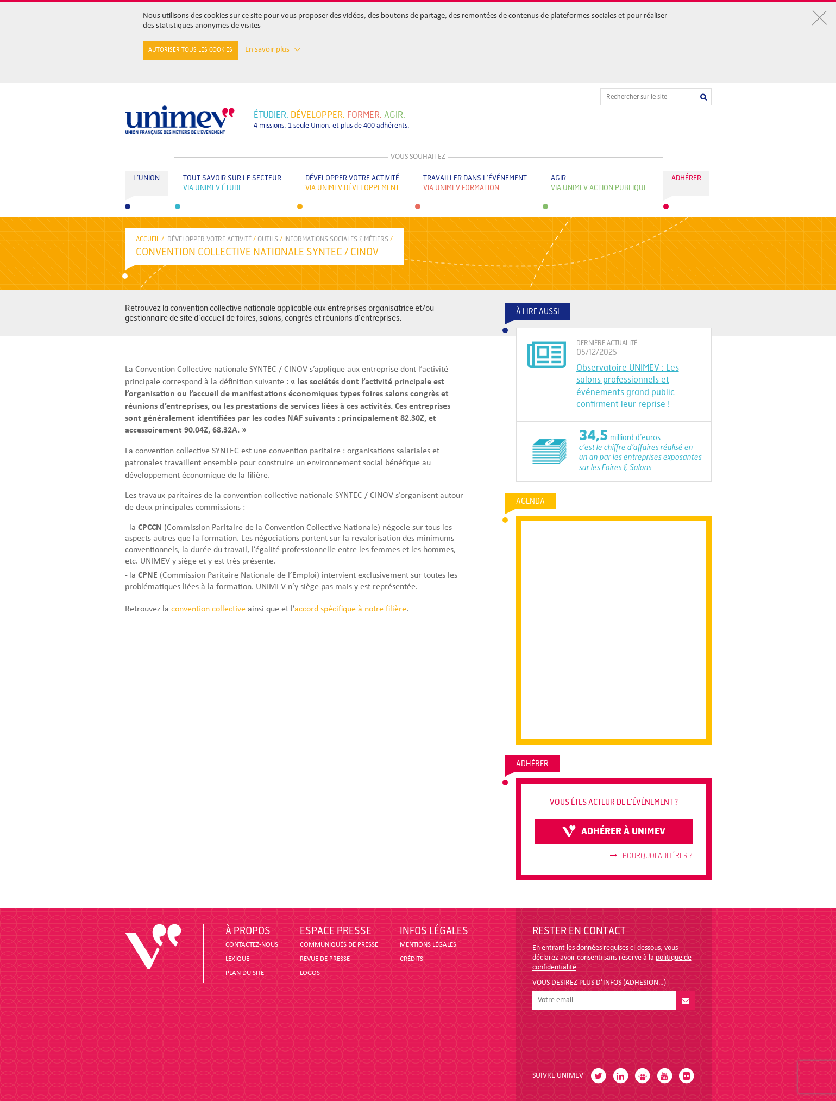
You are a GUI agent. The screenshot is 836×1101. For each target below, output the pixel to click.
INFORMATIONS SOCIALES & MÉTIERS (336, 239)
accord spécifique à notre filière (350, 609)
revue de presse (325, 958)
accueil (148, 239)
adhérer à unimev (613, 831)
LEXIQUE (237, 958)
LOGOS (310, 973)
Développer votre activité (209, 239)
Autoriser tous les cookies (190, 50)
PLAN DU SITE (244, 973)
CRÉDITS (411, 958)
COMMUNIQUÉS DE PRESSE (339, 944)
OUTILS (267, 239)
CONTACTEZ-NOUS (251, 944)
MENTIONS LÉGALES (428, 944)
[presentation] (614, 1036)
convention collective (208, 609)
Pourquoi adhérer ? (651, 856)
